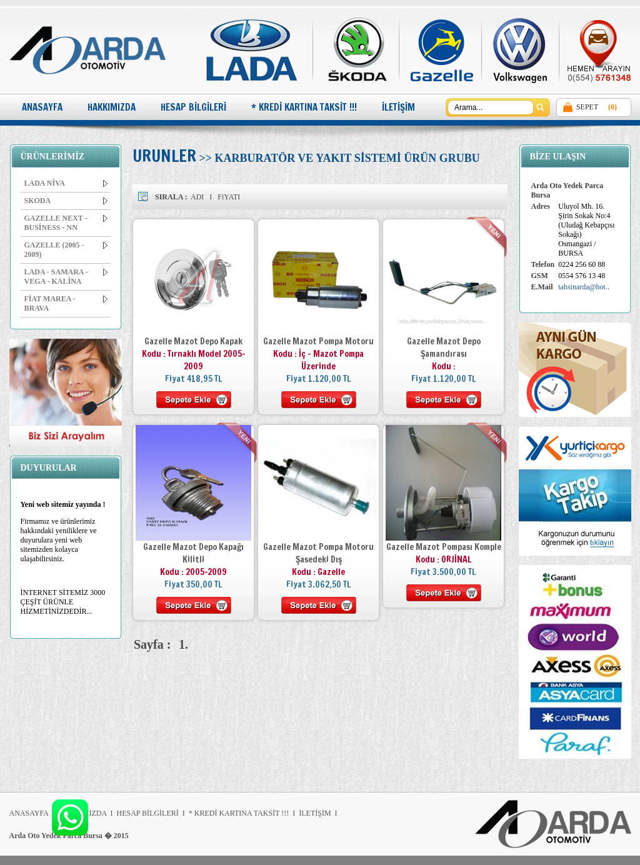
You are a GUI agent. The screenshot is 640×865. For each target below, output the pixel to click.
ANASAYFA (42, 107)
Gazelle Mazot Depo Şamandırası (444, 347)
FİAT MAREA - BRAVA (66, 303)
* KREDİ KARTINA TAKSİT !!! (304, 107)
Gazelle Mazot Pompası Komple (443, 547)
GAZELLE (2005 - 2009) (66, 250)
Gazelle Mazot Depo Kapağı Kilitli (193, 553)
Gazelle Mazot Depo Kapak (193, 341)
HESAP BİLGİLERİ (193, 107)
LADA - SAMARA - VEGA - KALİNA (66, 277)
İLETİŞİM (398, 107)
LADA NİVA (66, 183)
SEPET (587, 106)
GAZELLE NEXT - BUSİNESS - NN (66, 223)
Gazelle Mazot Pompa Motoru (318, 341)
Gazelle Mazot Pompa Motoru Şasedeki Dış (318, 553)
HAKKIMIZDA (112, 107)
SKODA (66, 200)
